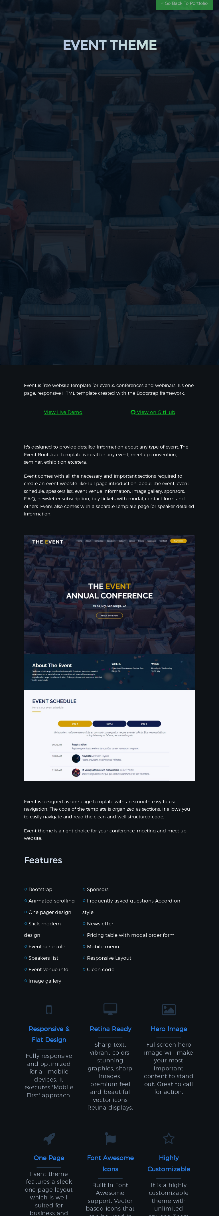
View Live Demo (63, 412)
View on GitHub (153, 412)
